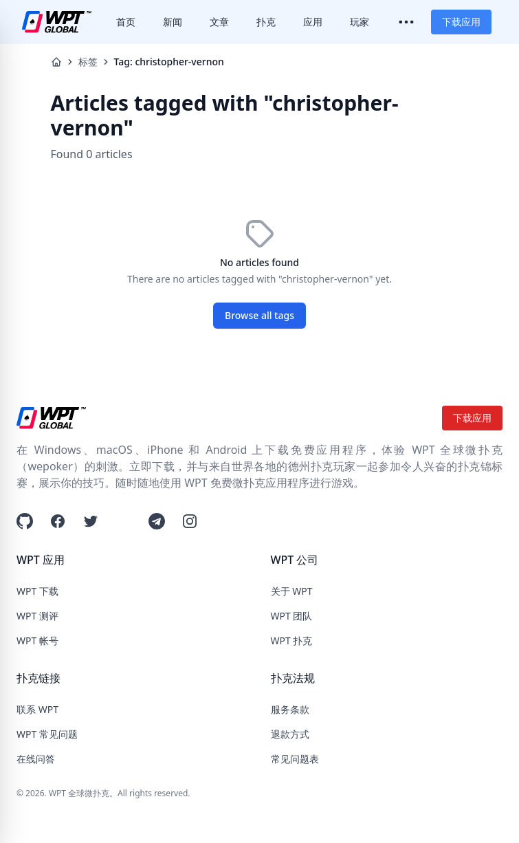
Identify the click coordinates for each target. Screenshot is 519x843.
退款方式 (290, 734)
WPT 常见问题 (47, 734)
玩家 (359, 21)
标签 (88, 61)
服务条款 (290, 709)
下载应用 (461, 21)
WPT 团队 (292, 615)
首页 (125, 21)
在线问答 (35, 758)
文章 (219, 21)
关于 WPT (292, 591)
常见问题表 (295, 758)
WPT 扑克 (292, 640)
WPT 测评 (37, 615)
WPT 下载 (37, 591)
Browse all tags (259, 315)
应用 (312, 21)
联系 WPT (37, 709)
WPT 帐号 (37, 640)
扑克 (266, 21)
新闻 (172, 21)
